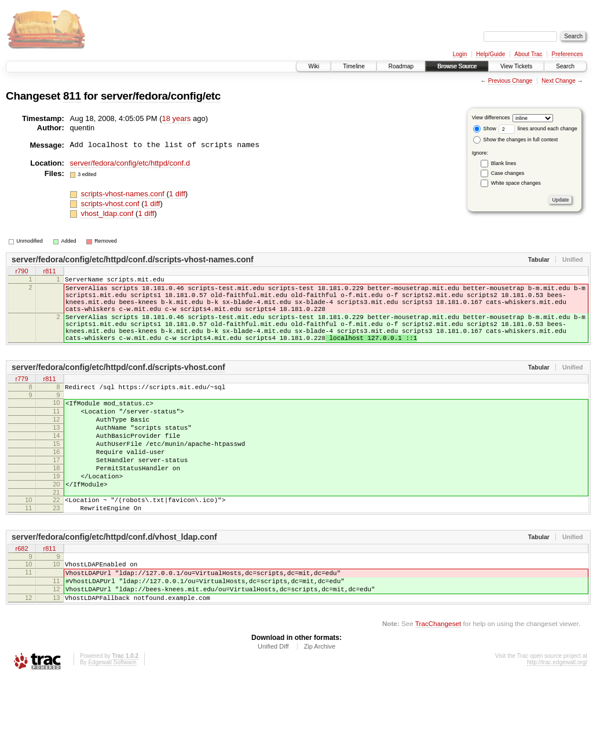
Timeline (353, 66)
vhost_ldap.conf (108, 213)
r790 (21, 271)
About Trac (528, 54)
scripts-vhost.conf (110, 203)
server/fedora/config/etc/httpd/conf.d (130, 163)
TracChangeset (438, 677)
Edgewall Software (112, 716)
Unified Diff (273, 700)
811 (72, 96)
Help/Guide (490, 54)
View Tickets (516, 66)
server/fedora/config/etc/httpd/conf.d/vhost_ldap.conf (114, 580)
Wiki (313, 66)
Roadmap (401, 66)
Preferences (567, 54)
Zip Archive (319, 700)
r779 (21, 396)
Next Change (558, 81)
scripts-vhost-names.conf (123, 193)
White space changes (516, 183)
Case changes (508, 173)
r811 (49, 271)
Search (565, 66)
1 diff (177, 193)
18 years (176, 118)
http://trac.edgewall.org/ (557, 716)
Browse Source (457, 66)
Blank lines (504, 163)
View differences (491, 117)
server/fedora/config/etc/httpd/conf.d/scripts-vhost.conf (118, 384)
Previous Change (510, 81)
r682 (21, 592)
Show (484, 128)
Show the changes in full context (515, 139)
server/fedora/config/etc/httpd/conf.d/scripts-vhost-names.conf (133, 259)
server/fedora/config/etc (161, 96)
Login (460, 54)
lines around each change (538, 128)
